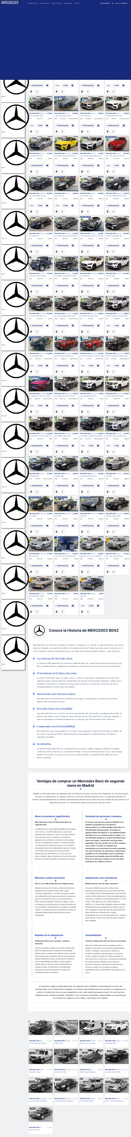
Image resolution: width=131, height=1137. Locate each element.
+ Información (36, 85)
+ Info (65, 85)
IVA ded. (57, 85)
